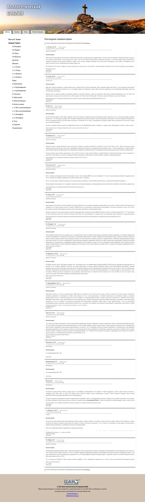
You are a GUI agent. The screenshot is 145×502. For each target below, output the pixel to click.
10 (54, 43)
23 (75, 43)
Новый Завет (14, 43)
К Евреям (16, 124)
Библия (7, 32)
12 (57, 43)
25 (78, 43)
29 (84, 43)
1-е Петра (16, 67)
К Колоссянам (18, 104)
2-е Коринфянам (19, 90)
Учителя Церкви (37, 32)
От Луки (15, 53)
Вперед (88, 43)
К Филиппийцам (19, 101)
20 (70, 43)
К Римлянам (17, 84)
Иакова (15, 63)
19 (68, 43)
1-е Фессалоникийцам (21, 107)
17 (65, 43)
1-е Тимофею (17, 114)
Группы (17, 32)
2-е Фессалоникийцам (21, 111)
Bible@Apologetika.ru (72, 496)
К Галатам (16, 94)
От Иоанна (16, 57)
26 (80, 43)
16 (63, 43)
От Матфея (16, 46)
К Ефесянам (17, 97)
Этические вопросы (53, 107)
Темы (26, 32)
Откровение (17, 128)
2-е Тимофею (17, 118)
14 (60, 43)
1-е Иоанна (17, 73)
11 (55, 43)
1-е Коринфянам (19, 87)
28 (83, 43)
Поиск (50, 32)
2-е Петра (16, 70)
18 (67, 43)
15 (62, 43)
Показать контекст (62, 47)
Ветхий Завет (14, 39)
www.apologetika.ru (72, 494)
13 (58, 43)
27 (81, 43)
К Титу (14, 121)
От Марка (16, 50)
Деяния (15, 60)
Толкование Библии (53, 78)
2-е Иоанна (17, 77)
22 (73, 43)
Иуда (14, 80)
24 (76, 43)
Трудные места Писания (54, 48)
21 (71, 43)
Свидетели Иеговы (52, 166)
